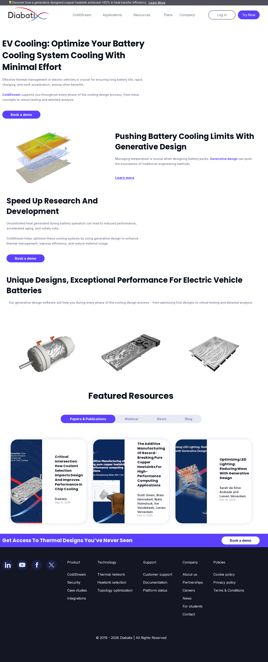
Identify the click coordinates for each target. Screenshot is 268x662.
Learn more (124, 178)
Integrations (76, 598)
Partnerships (193, 582)
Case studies (77, 590)
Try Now (248, 15)
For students (192, 606)
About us (190, 574)
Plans (168, 15)
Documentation (155, 582)
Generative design (224, 159)
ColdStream (11, 94)
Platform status (155, 590)
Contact (189, 614)
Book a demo (21, 115)
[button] (86, 15)
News (187, 598)
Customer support (157, 574)
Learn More (157, 2)
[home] (28, 15)
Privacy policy (224, 582)
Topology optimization (115, 590)
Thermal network (111, 574)
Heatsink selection (111, 582)
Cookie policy (224, 574)
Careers (189, 590)
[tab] (88, 419)
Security (73, 582)
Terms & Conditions (228, 590)
